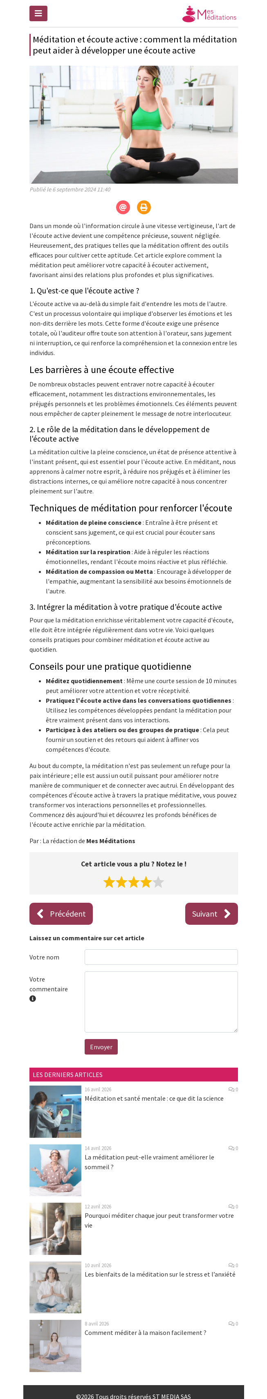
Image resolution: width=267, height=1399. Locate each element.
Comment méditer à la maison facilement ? (145, 1332)
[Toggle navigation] (38, 13)
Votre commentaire (48, 989)
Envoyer (101, 1047)
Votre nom (44, 957)
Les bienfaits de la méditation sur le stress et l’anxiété (160, 1274)
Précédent (61, 913)
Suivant (211, 913)
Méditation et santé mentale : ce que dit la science (154, 1098)
